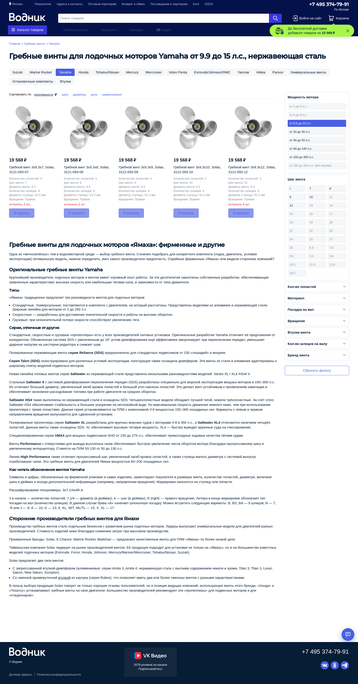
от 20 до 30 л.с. (300, 131)
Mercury (132, 72)
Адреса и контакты (69, 4)
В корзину (21, 213)
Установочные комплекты (32, 81)
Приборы (136, 30)
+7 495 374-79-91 (329, 4)
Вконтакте (325, 665)
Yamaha (65, 72)
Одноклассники (335, 665)
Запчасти (108, 30)
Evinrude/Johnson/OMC (212, 72)
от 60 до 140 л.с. (301, 148)
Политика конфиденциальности (59, 674)
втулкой (64, 578)
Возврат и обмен (133, 4)
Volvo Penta (178, 72)
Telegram (345, 665)
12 (291, 205)
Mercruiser (153, 72)
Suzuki (17, 72)
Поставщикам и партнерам (169, 4)
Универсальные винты (308, 72)
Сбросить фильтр (317, 370)
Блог (196, 4)
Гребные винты (75, 30)
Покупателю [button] (42, 4)
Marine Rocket (41, 72)
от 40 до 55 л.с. (300, 140)
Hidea (260, 72)
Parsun (277, 72)
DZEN (209, 4)
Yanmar (243, 72)
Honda (84, 72)
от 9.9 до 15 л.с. (300, 123)
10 (311, 197)
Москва (17, 4)
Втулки (65, 81)
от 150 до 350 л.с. (302, 157)
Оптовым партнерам (102, 4)
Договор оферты (20, 674)
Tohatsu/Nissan (107, 72)
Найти (275, 18)
